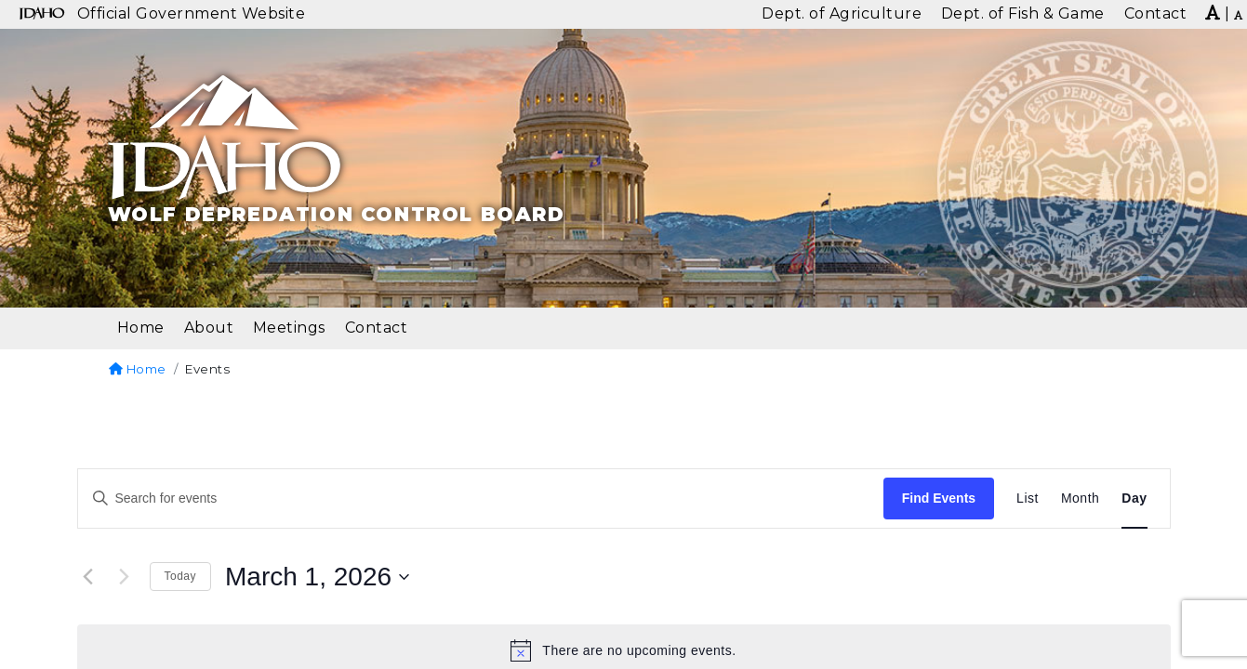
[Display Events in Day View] (1134, 498)
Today (181, 576)
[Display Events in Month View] (1080, 498)
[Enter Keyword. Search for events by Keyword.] (480, 498)
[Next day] (124, 577)
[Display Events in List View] (1027, 498)
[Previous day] (88, 577)
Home (137, 368)
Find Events (938, 498)
